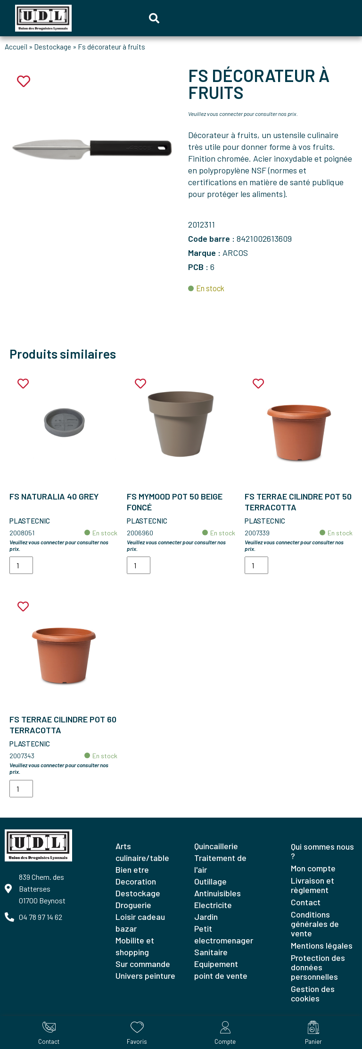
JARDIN (206, 916)
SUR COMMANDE (142, 964)
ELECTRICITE (213, 905)
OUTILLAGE (210, 881)
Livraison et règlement (312, 885)
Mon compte (313, 868)
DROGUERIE (133, 905)
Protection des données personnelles (318, 967)
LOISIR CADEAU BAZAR (140, 922)
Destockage (52, 46)
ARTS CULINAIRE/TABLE (142, 852)
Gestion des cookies (313, 993)
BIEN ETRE (132, 869)
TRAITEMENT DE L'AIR (220, 863)
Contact (306, 902)
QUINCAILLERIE (216, 846)
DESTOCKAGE (137, 893)
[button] (154, 18)
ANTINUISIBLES (217, 893)
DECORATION (135, 881)
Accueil (16, 46)
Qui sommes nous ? (322, 851)
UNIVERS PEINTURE (145, 975)
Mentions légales (322, 945)
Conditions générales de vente (315, 923)
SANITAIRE (211, 952)
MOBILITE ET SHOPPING (134, 946)
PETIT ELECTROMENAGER (223, 934)
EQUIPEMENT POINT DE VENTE (220, 970)
